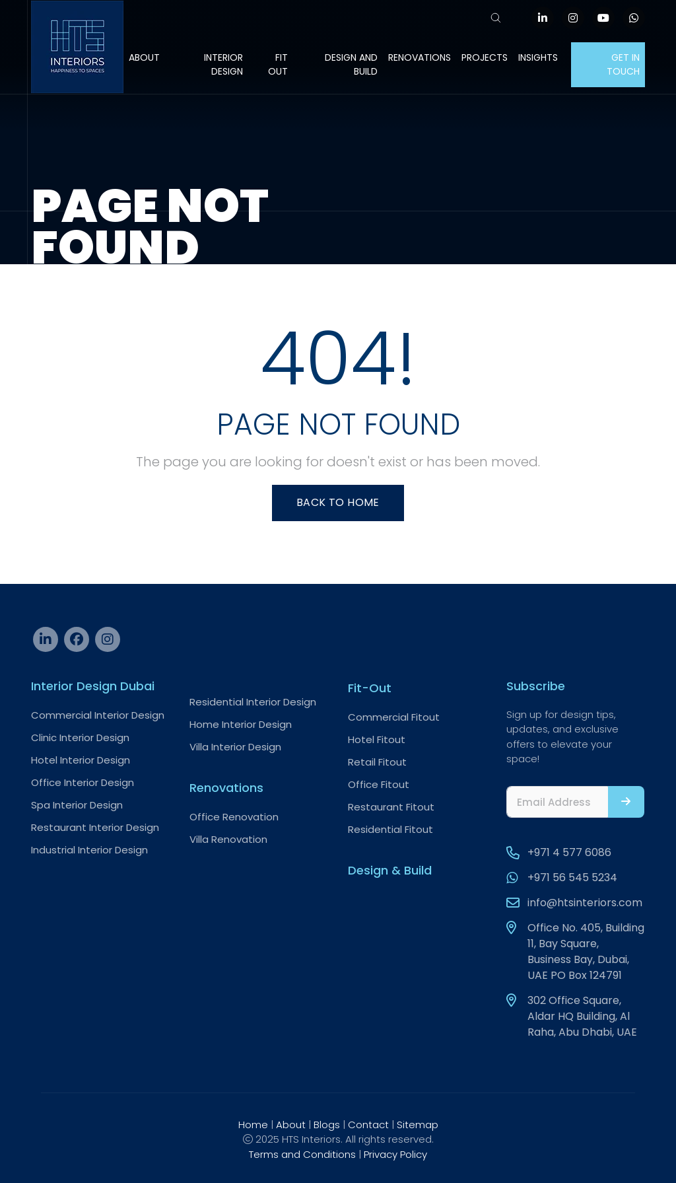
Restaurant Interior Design (95, 827)
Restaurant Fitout (391, 807)
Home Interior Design (240, 724)
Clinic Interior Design (80, 737)
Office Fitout (378, 784)
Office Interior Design (82, 782)
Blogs (327, 1124)
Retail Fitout (377, 762)
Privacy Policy (395, 1154)
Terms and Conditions (302, 1154)
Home (253, 1124)
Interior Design (223, 64)
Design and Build (351, 64)
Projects (484, 57)
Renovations (419, 57)
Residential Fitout (390, 829)
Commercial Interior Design (97, 715)
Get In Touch (623, 64)
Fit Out (278, 64)
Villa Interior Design (235, 747)
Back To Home (338, 502)
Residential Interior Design (252, 702)
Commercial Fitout (394, 717)
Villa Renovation (228, 839)
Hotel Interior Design (80, 760)
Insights (538, 57)
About (144, 57)
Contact (368, 1124)
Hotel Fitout (376, 739)
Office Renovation (234, 817)
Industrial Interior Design (89, 850)
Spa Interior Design (77, 805)
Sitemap (417, 1124)
